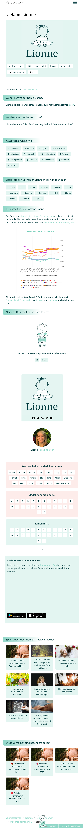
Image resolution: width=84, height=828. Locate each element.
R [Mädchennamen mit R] (38, 506)
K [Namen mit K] (65, 529)
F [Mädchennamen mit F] (38, 501)
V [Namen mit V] (60, 535)
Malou (13, 198)
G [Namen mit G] (44, 529)
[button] (25, 395)
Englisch (43, 148)
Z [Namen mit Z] (44, 540)
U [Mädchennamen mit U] (54, 506)
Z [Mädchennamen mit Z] (44, 512)
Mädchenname (29, 89)
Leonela (42, 193)
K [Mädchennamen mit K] (65, 501)
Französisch (59, 148)
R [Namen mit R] (38, 535)
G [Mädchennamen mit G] (44, 501)
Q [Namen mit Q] (33, 535)
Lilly (57, 472)
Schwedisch (47, 159)
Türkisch (12, 165)
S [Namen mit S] (44, 535)
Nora (30, 483)
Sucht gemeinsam (49, 826)
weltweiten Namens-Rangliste (59, 222)
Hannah (14, 478)
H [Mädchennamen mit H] (49, 501)
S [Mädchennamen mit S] (44, 506)
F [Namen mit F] (38, 529)
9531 (32, 72)
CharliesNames (13, 817)
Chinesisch (13, 148)
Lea (14, 483)
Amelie (33, 478)
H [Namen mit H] (49, 529)
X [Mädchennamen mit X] (70, 506)
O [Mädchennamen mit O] (22, 506)
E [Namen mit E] (33, 529)
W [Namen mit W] (65, 535)
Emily (23, 478)
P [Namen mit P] (28, 535)
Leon (71, 104)
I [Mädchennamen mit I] (54, 501)
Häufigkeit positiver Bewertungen (37, 216)
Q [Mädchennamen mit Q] (33, 506)
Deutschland (12, 300)
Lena (22, 483)
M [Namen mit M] (12, 535)
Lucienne (14, 193)
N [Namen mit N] (17, 535)
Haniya (26, 198)
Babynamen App (48, 565)
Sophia (32, 472)
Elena (39, 483)
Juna (69, 187)
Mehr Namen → (63, 483)
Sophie (22, 472)
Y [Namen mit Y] (38, 540)
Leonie (49, 483)
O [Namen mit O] (22, 535)
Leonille (28, 193)
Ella (41, 478)
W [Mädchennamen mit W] (65, 506)
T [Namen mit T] (49, 535)
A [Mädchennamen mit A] (12, 501)
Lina (49, 478)
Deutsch (29, 148)
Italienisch (13, 154)
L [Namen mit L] (70, 529)
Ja (37, 360)
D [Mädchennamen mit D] (28, 501)
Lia (64, 472)
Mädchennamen (16, 66)
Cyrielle (39, 198)
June (33, 187)
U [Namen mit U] (54, 535)
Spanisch (64, 159)
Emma (49, 472)
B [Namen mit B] (17, 529)
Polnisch (64, 154)
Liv (23, 187)
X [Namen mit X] (70, 535)
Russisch (31, 159)
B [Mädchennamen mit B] (17, 501)
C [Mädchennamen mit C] (22, 501)
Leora (57, 187)
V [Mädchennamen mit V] (60, 506)
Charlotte (68, 478)
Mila (71, 472)
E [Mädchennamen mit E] (33, 501)
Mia (40, 472)
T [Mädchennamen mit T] (49, 506)
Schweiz (40, 300)
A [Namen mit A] (12, 529)
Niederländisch (47, 154)
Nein (44, 360)
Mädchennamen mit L (36, 66)
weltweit (53, 300)
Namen (53, 66)
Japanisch (29, 154)
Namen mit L (66, 66)
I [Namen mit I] (54, 529)
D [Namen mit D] (28, 529)
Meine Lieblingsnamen (70, 826)
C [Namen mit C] (22, 529)
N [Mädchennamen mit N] (17, 506)
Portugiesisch (14, 159)
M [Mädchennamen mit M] (12, 506)
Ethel (55, 193)
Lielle (12, 187)
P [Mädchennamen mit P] (28, 506)
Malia (57, 478)
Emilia (12, 472)
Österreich (25, 300)
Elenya (68, 193)
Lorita (45, 187)
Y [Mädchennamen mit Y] (38, 512)
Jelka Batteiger (46, 449)
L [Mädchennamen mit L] (70, 501)
